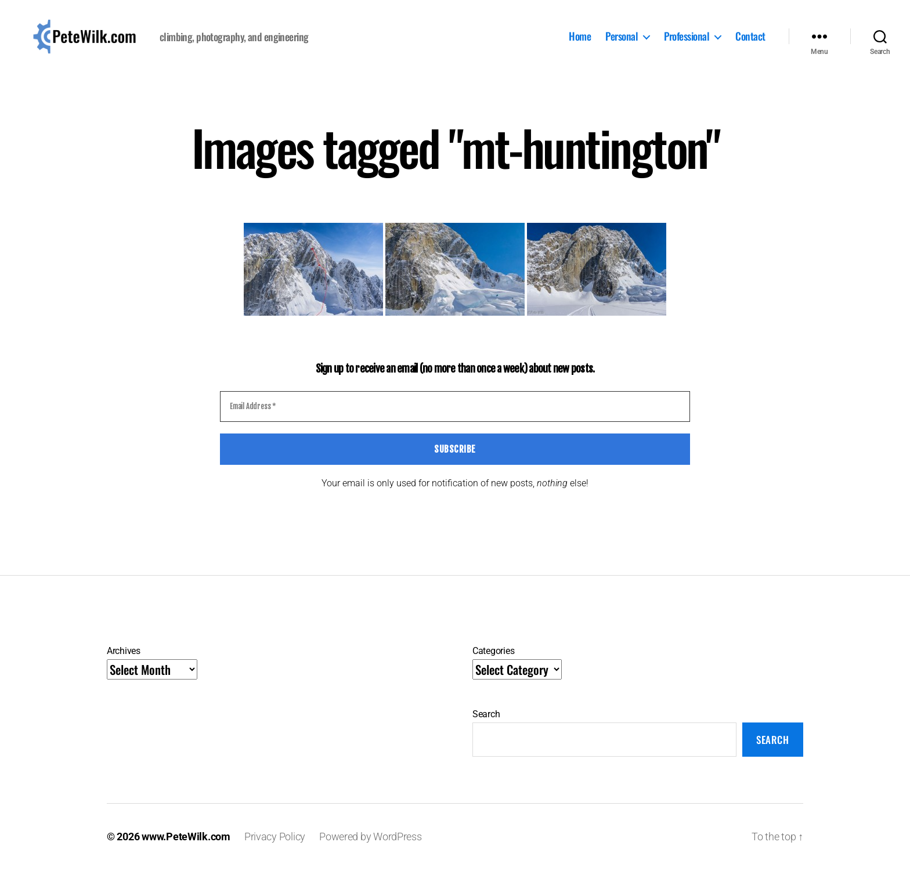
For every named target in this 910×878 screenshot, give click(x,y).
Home (580, 41)
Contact (750, 41)
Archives (123, 659)
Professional (686, 41)
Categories (493, 659)
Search (486, 722)
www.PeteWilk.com (186, 845)
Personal (621, 41)
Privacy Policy (274, 845)
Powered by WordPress (370, 845)
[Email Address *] (455, 415)
